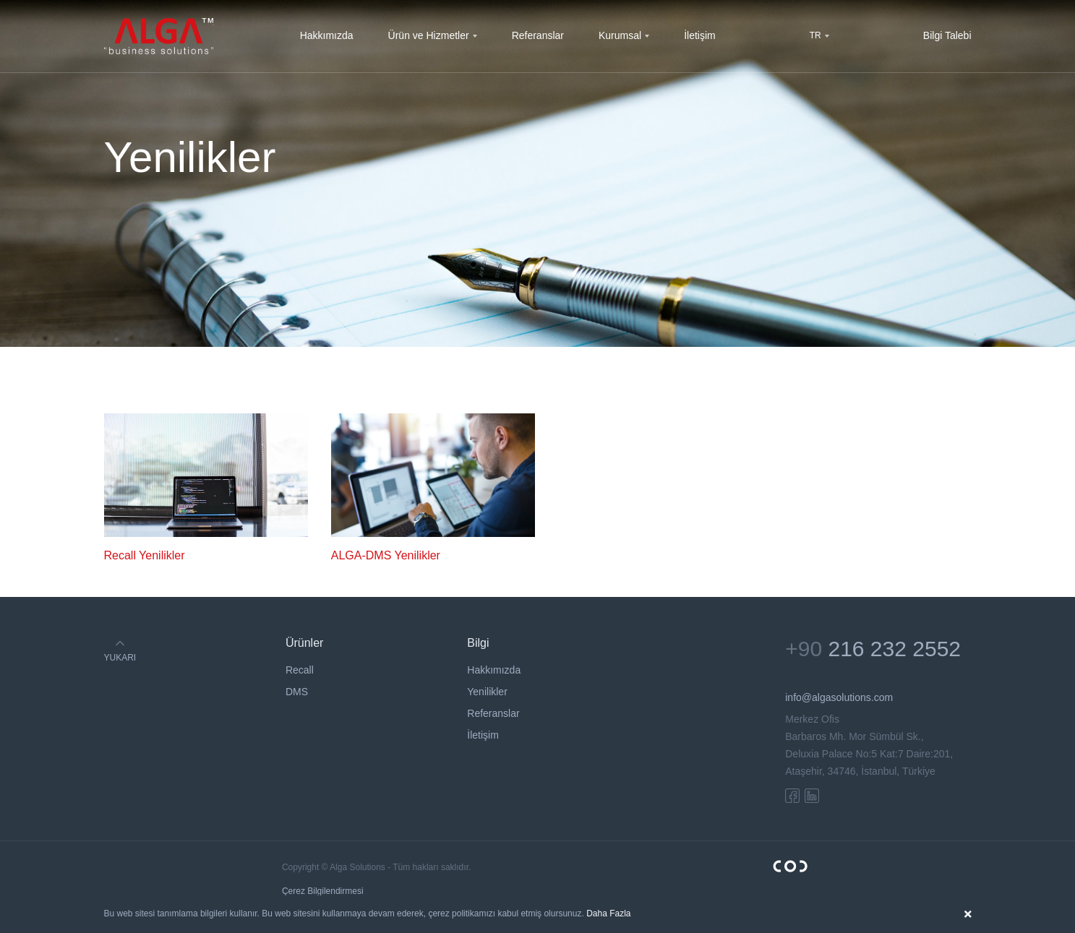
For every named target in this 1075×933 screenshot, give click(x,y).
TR (815, 35)
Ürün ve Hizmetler (428, 35)
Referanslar (538, 35)
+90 (873, 649)
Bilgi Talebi (947, 35)
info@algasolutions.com (839, 697)
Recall (300, 670)
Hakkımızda (327, 35)
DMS (297, 691)
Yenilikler (487, 691)
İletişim (700, 35)
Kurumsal (620, 35)
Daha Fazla (608, 913)
